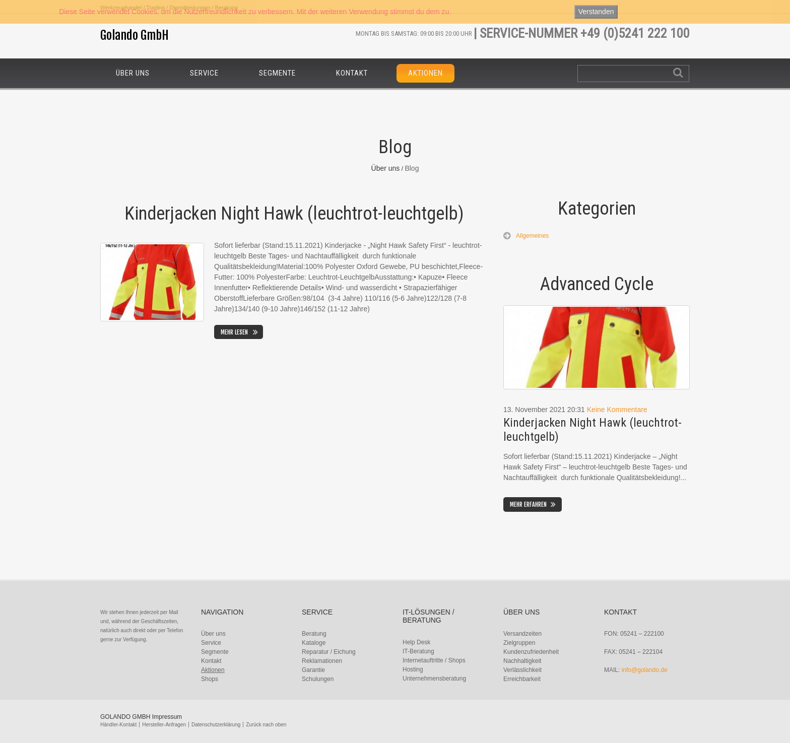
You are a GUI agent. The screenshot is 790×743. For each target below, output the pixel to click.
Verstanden (596, 12)
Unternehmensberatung (434, 678)
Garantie (313, 669)
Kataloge (313, 642)
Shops (209, 679)
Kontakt (352, 73)
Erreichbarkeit (522, 679)
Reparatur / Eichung (329, 651)
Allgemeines (532, 235)
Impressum (167, 716)
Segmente (277, 73)
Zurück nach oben (266, 724)
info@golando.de (645, 669)
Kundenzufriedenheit (531, 651)
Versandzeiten (522, 633)
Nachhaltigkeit (522, 660)
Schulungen (318, 679)
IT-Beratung (418, 651)
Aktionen (425, 73)
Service (204, 73)
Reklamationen (322, 660)
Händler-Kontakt (118, 724)
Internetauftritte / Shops (434, 660)
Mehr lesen (234, 332)
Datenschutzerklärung (215, 724)
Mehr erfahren (528, 504)
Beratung (314, 633)
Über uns (133, 73)
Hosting (413, 669)
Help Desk (416, 642)
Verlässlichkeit (522, 669)
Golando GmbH (134, 35)
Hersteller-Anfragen (164, 724)
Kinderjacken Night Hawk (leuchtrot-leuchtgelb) (294, 213)
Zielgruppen (519, 642)
